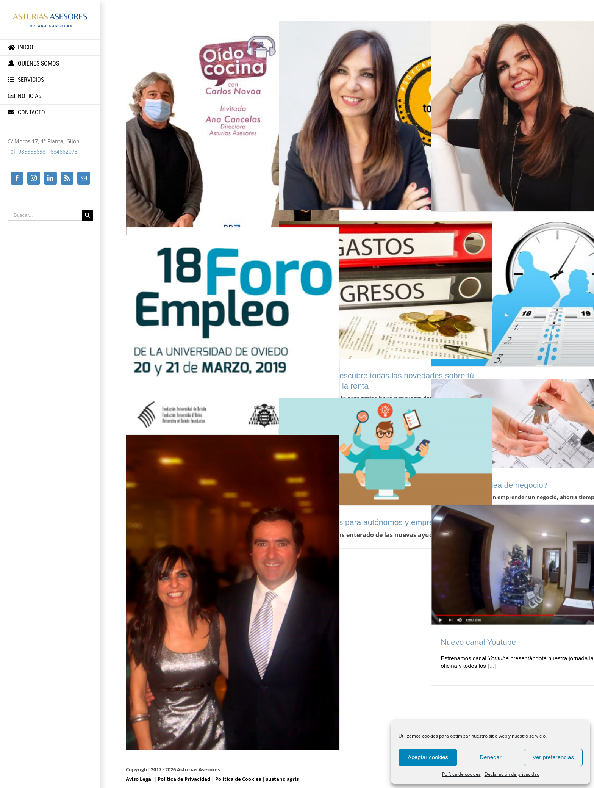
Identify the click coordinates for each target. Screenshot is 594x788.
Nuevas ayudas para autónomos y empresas (367, 522)
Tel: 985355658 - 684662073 (43, 151)
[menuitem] (50, 47)
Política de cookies (461, 774)
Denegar (491, 757)
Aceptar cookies (428, 757)
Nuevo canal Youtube (478, 642)
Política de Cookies (238, 778)
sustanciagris (282, 778)
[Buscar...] (45, 215)
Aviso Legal (139, 778)
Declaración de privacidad (512, 774)
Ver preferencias (553, 757)
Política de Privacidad (184, 778)
